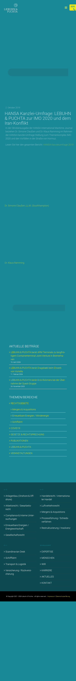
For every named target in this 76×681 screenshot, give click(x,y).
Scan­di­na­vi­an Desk (15, 551)
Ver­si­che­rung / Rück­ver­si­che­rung (18, 572)
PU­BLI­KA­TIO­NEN (19, 440)
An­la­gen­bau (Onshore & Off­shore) (19, 498)
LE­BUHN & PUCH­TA (21, 447)
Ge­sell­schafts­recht (15, 535)
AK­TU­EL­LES (48, 576)
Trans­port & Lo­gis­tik (15, 564)
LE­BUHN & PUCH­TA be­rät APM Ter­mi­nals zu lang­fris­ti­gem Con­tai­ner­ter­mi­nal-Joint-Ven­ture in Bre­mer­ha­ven (38, 356)
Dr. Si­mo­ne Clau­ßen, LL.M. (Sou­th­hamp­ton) (28, 205)
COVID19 (15, 428)
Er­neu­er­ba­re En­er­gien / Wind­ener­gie (30, 415)
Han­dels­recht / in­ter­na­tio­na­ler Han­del (56, 498)
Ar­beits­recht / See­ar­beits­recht (18, 507)
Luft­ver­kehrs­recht (51, 505)
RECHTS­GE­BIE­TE (20, 403)
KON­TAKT (47, 583)
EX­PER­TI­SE (47, 551)
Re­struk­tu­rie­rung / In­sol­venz (56, 528)
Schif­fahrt (17, 422)
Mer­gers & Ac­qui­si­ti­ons (24, 409)
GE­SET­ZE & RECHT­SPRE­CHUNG (27, 434)
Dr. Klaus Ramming (15, 262)
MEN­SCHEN (48, 557)
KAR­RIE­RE (47, 570)
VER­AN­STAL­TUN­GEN (21, 453)
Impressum (51, 596)
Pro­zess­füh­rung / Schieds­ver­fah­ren (55, 520)
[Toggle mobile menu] (66, 7)
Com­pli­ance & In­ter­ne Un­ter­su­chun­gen (19, 517)
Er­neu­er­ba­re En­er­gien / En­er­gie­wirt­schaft (17, 527)
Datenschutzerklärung (63, 596)
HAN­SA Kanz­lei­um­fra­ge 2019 (60, 144)
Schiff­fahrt (10, 557)
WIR (44, 564)
